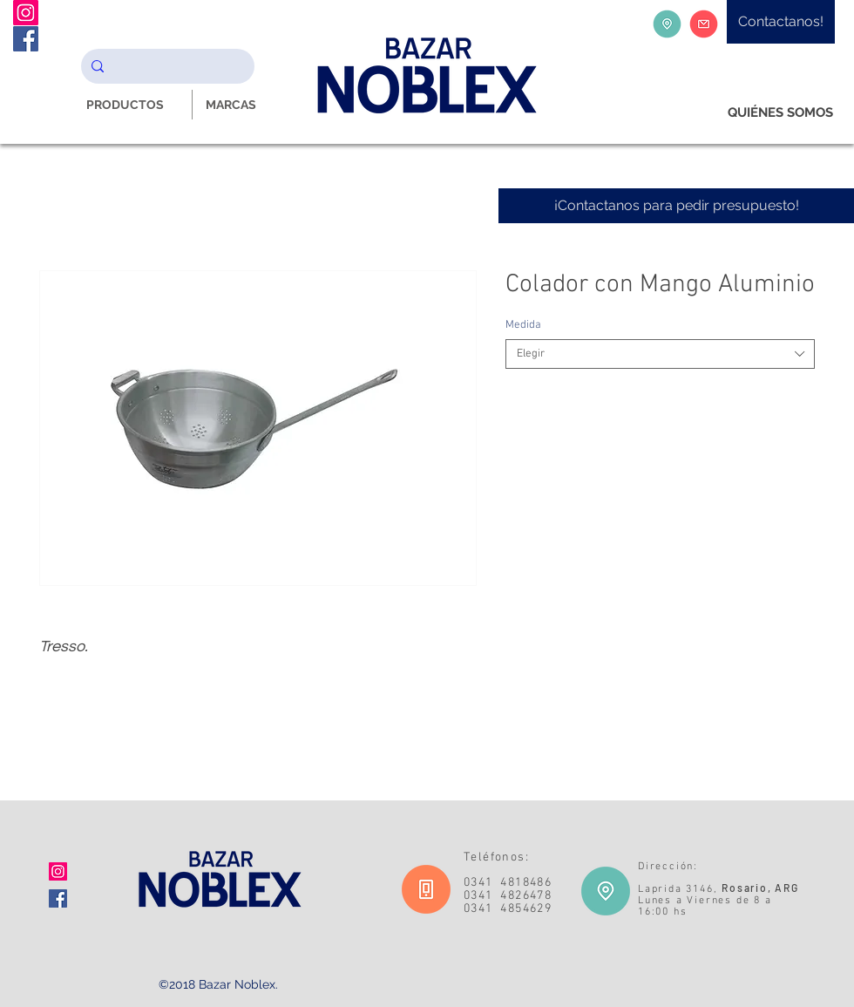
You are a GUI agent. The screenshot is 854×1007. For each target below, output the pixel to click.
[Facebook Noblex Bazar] (25, 38)
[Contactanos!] (781, 22)
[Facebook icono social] (58, 898)
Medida (523, 325)
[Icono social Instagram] (58, 871)
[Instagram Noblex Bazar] (25, 12)
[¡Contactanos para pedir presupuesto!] (676, 205)
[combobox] (660, 354)
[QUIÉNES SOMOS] (780, 113)
